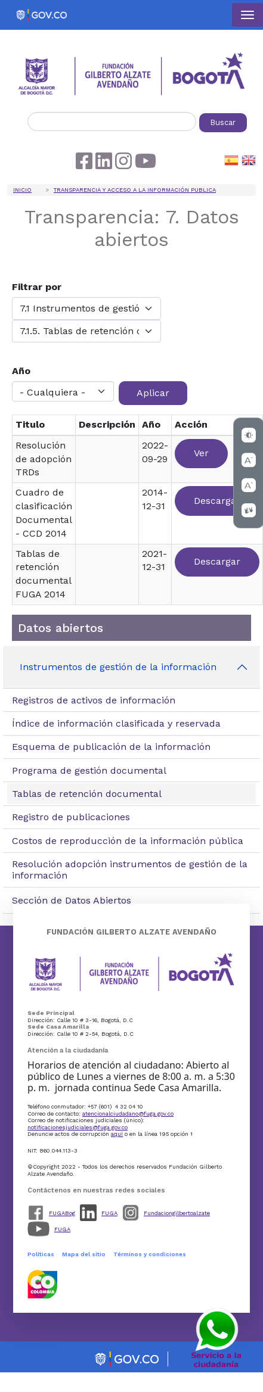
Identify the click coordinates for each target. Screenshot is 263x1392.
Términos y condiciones (149, 1254)
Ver (201, 453)
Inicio (22, 189)
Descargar (217, 500)
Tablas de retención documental (87, 793)
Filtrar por (36, 286)
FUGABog (62, 1213)
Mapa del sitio (84, 1254)
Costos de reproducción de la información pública (127, 840)
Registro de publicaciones (71, 817)
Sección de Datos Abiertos (71, 900)
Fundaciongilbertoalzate (177, 1213)
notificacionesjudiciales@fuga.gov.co (77, 1127)
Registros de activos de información (93, 700)
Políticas (40, 1254)
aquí (117, 1134)
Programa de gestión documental (89, 770)
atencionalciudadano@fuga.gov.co (128, 1113)
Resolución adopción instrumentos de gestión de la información (129, 869)
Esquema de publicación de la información (111, 746)
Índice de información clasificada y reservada (116, 723)
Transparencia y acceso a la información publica (135, 189)
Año (21, 370)
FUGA (109, 1213)
